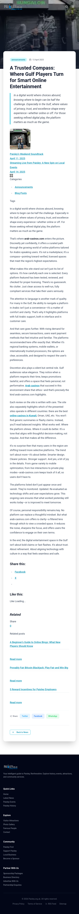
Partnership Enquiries (13, 885)
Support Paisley (11, 851)
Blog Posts (21, 193)
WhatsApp (52, 716)
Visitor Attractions (12, 820)
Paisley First (9, 847)
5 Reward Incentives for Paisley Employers (33, 689)
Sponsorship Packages (13, 873)
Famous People (11, 828)
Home (7, 794)
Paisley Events (10, 802)
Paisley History (10, 806)
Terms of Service (35, 904)
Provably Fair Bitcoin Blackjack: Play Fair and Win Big (39, 667)
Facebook (38, 716)
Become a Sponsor (11, 858)
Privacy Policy (18, 904)
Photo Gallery (10, 824)
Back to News (20, 732)
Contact (7, 832)
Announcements (24, 187)
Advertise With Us (10, 881)
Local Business (10, 855)
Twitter (25, 716)
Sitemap (62, 904)
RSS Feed (50, 904)
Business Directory (11, 877)
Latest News (9, 798)
